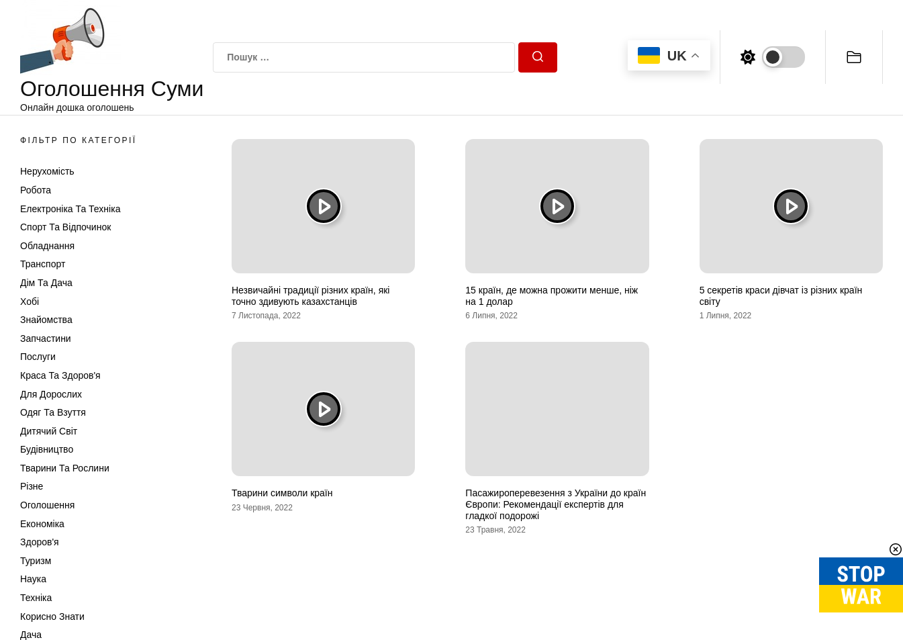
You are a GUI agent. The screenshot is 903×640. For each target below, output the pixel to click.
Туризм (35, 560)
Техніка (36, 597)
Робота (35, 190)
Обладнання (47, 245)
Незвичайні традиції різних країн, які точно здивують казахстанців (310, 296)
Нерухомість (47, 171)
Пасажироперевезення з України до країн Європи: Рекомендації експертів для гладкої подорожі (555, 504)
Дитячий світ (48, 431)
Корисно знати (52, 616)
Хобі (29, 301)
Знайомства (46, 319)
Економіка (42, 523)
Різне (31, 486)
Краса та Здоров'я (60, 375)
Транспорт (42, 264)
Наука (33, 579)
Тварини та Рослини (64, 468)
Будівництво (46, 449)
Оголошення (47, 505)
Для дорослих (51, 394)
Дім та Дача (46, 282)
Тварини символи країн (282, 493)
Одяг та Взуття (53, 412)
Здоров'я (39, 542)
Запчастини (45, 338)
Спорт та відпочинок (65, 227)
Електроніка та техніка (70, 208)
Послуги (38, 356)
